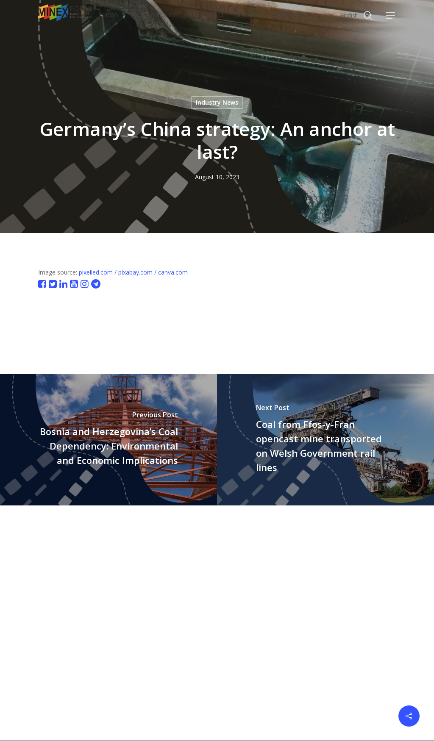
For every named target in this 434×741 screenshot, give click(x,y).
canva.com (173, 272)
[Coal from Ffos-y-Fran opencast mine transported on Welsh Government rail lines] (325, 439)
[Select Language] (355, 15)
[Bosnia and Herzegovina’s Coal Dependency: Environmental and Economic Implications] (108, 439)
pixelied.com (96, 272)
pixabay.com (135, 272)
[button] (391, 15)
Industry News (217, 102)
